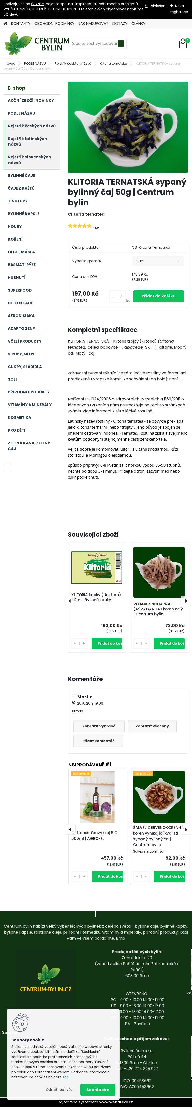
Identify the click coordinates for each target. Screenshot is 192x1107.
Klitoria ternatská (113, 63)
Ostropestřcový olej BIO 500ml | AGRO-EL (95, 835)
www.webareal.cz (116, 1102)
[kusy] (113, 296)
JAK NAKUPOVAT (93, 23)
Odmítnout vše (59, 1089)
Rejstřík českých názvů (73, 63)
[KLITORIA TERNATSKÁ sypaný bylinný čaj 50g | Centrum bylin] (128, 127)
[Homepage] (5, 24)
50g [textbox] (140, 261)
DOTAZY (120, 23)
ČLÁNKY (37, 3)
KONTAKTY (20, 23)
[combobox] (158, 261)
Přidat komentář (99, 740)
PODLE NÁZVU (35, 63)
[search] (121, 45)
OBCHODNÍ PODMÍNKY (54, 23)
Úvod (11, 63)
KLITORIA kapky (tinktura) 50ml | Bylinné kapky (96, 597)
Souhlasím (98, 1090)
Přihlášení (158, 5)
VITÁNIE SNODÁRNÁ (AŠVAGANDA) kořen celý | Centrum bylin (158, 609)
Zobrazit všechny (155, 726)
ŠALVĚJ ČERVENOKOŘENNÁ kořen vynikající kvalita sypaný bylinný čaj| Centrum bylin (158, 836)
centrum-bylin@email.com (137, 1075)
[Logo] (38, 43)
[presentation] (70, 601)
